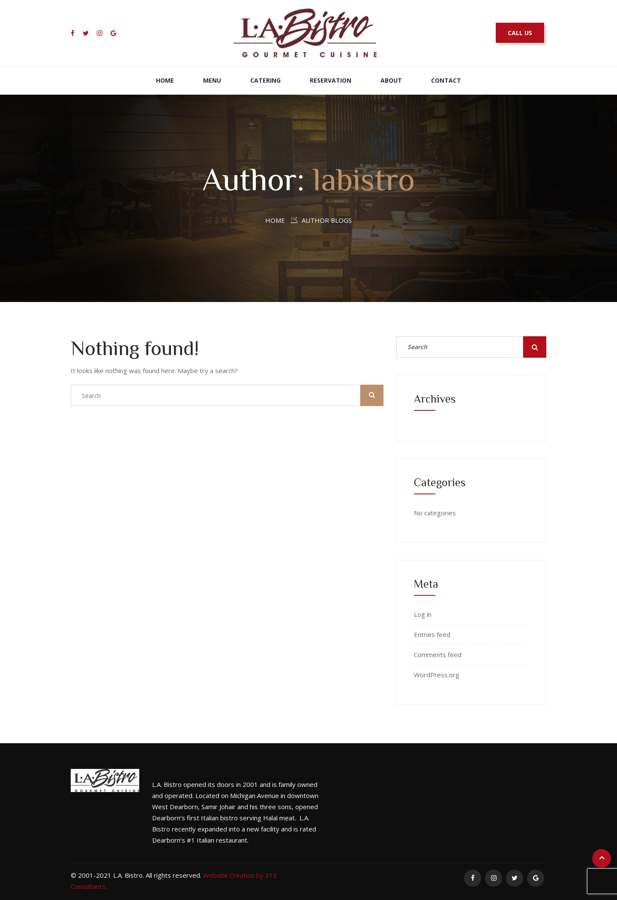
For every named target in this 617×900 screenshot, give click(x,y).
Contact (446, 80)
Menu (212, 80)
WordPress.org (436, 674)
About (391, 80)
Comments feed (437, 654)
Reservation (330, 80)
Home (165, 80)
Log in (422, 614)
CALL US (520, 33)
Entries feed (432, 634)
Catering (265, 80)
